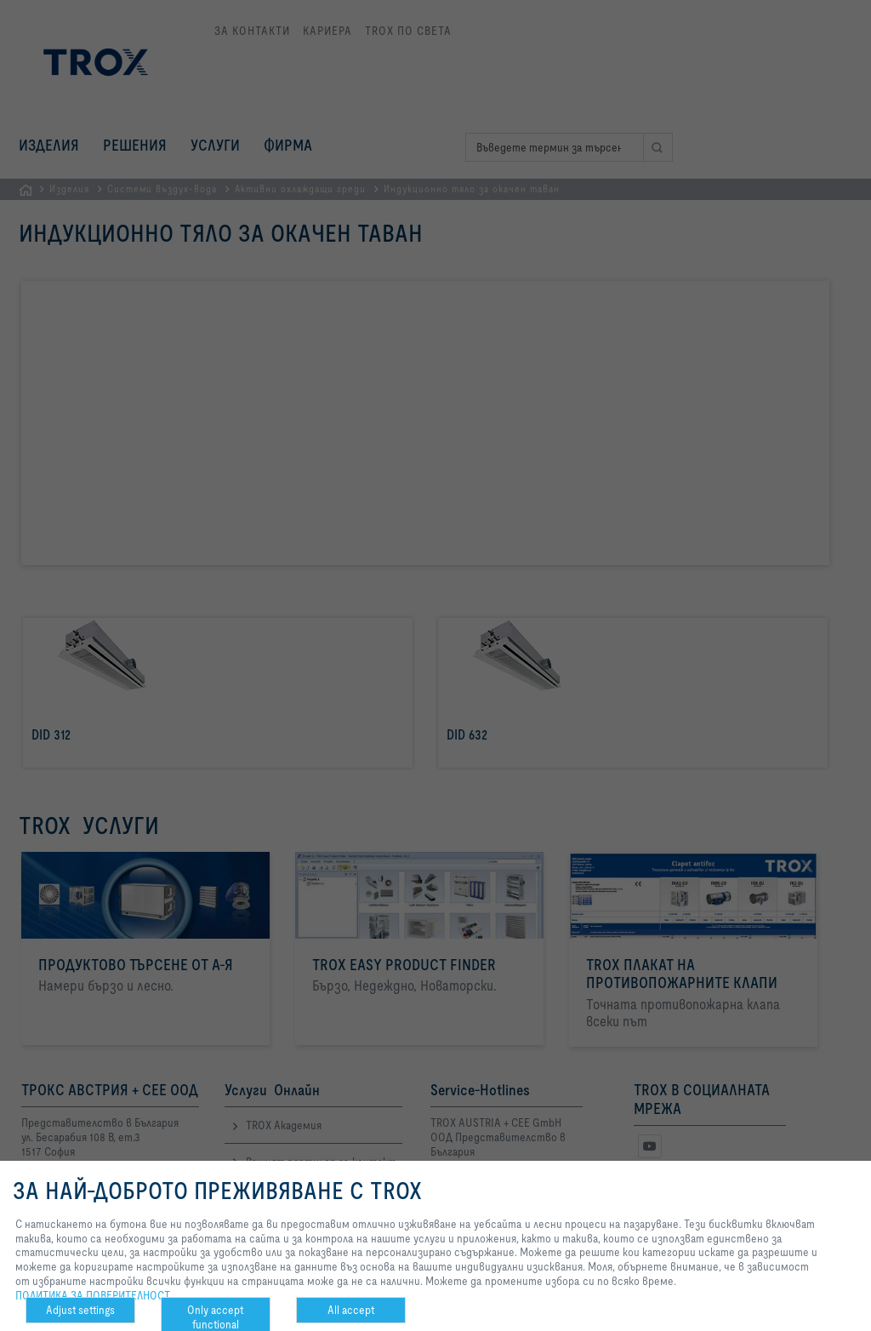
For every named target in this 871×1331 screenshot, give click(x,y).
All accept (350, 1310)
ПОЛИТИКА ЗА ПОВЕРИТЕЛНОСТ (92, 1295)
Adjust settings (80, 1310)
